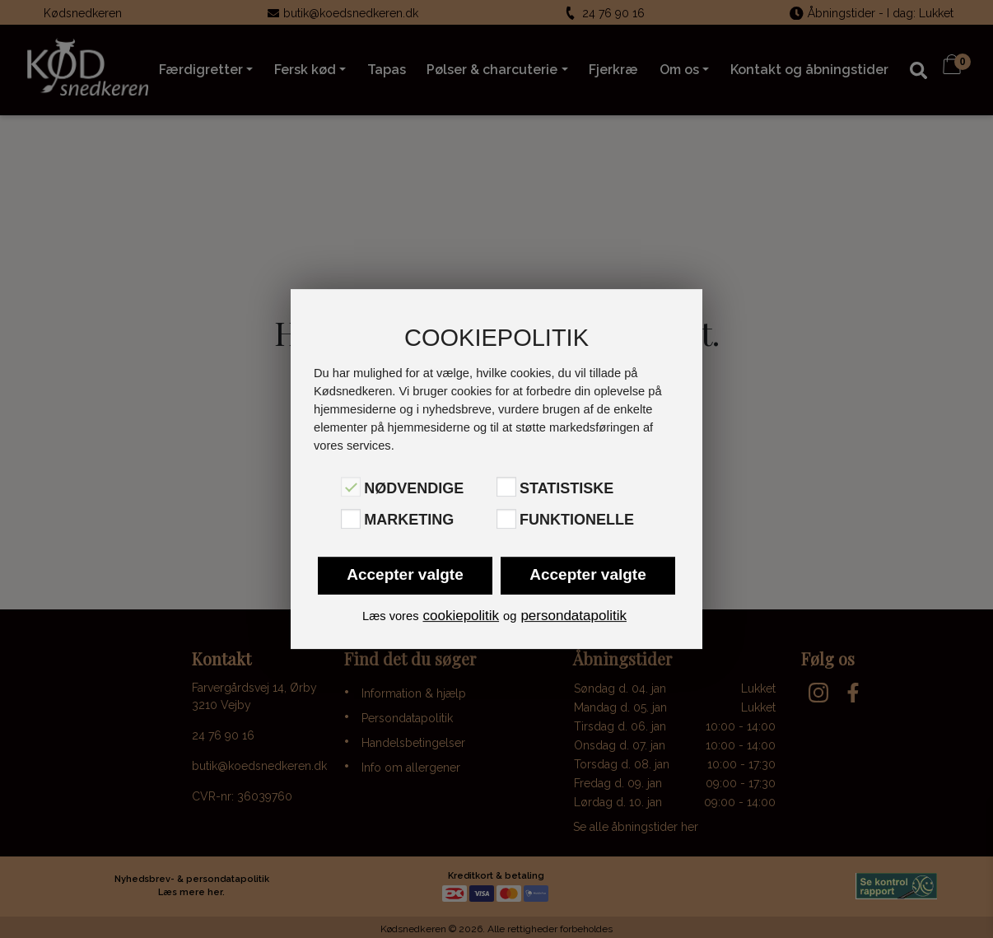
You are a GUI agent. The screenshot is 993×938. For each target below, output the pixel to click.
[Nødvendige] (351, 487)
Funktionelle (577, 520)
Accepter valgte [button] (405, 574)
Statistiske (566, 488)
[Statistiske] (506, 487)
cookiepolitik (460, 615)
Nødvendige (414, 488)
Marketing (409, 520)
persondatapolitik (573, 615)
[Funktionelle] (506, 519)
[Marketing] (351, 519)
